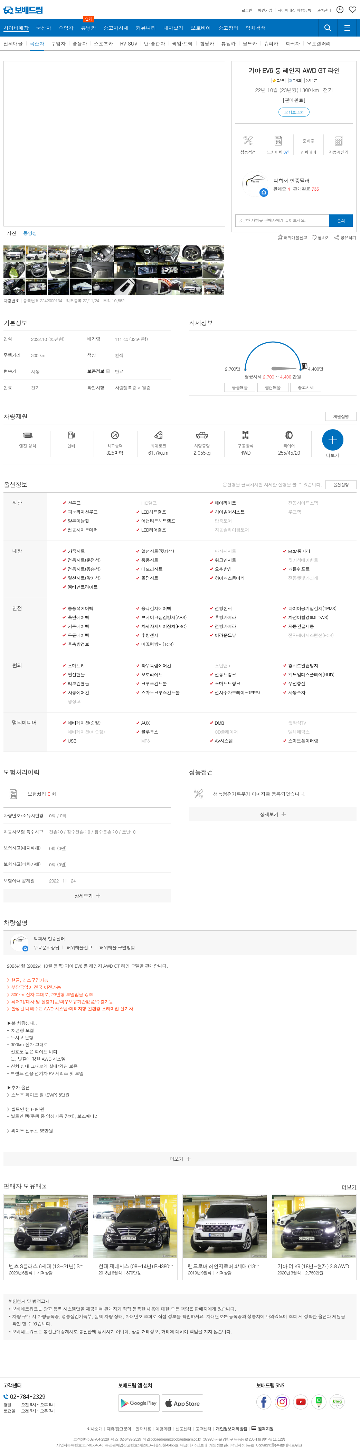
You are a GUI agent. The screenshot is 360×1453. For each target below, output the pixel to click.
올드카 (250, 43)
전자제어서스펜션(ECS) (310, 635)
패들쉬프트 (299, 569)
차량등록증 (125, 387)
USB (72, 740)
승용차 (80, 43)
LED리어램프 (153, 529)
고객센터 (203, 1428)
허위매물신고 (79, 947)
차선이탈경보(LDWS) (308, 617)
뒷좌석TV (297, 722)
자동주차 (296, 692)
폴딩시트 (149, 578)
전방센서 (223, 608)
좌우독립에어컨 (156, 665)
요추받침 (223, 569)
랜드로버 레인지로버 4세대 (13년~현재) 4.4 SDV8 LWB (248, 1266)
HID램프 (149, 503)
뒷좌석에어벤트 (303, 560)
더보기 (349, 1186)
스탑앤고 (223, 665)
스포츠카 (103, 43)
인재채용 (143, 1428)
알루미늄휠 (78, 520)
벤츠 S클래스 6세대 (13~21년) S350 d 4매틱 (57, 1266)
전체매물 (13, 43)
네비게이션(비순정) (86, 731)
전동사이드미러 (82, 529)
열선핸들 (76, 674)
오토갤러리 (319, 43)
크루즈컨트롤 (154, 683)
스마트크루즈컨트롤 (160, 692)
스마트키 (76, 665)
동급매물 (240, 387)
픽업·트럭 (182, 43)
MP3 (145, 740)
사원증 (144, 387)
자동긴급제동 (301, 626)
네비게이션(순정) (84, 722)
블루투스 (149, 731)
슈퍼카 (271, 43)
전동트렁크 (225, 674)
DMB (219, 722)
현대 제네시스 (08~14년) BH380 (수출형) (143, 1266)
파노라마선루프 (82, 511)
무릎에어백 (78, 635)
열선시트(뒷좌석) (157, 551)
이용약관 (163, 1428)
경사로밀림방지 (303, 665)
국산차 (37, 43)
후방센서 (149, 635)
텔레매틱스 (299, 731)
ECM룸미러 (299, 551)
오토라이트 (152, 674)
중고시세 (306, 387)
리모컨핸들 (78, 683)
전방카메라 (225, 626)
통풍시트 (149, 560)
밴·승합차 (154, 43)
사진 (11, 233)
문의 (341, 220)
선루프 (74, 503)
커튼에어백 (78, 626)
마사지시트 (225, 551)
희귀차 (292, 43)
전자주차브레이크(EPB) (237, 692)
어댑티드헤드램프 (158, 520)
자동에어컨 (78, 692)
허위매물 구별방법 (117, 947)
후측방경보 (78, 644)
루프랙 (294, 511)
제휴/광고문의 (119, 1428)
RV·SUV (129, 43)
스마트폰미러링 (303, 740)
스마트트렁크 (227, 683)
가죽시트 (76, 551)
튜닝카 (228, 43)
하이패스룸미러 (230, 578)
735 (315, 188)
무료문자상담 (46, 947)
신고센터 (183, 1428)
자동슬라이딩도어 (232, 529)
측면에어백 (78, 617)
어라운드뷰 (225, 635)
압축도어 (223, 520)
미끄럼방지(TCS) (157, 644)
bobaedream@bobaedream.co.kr (176, 1439)
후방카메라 (225, 617)
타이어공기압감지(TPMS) (312, 608)
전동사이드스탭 (303, 503)
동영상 (30, 233)
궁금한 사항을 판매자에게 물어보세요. (272, 220)
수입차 (58, 43)
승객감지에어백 (156, 608)
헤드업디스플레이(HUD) (311, 674)
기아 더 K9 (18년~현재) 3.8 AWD (313, 1266)
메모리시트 (152, 569)
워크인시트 (225, 560)
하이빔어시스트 (230, 511)
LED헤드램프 (153, 511)
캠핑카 (207, 43)
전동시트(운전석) (84, 560)
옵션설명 (341, 484)
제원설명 (341, 416)
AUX (145, 722)
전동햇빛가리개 (303, 578)
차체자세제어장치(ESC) (164, 626)
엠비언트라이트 (82, 587)
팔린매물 (273, 387)
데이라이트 (225, 503)
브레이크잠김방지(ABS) (164, 617)
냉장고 (74, 701)
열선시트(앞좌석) (84, 578)
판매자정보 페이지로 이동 (263, 192)
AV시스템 (224, 740)
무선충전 (296, 683)
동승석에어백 (80, 608)
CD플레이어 (226, 731)
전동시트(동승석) (84, 569)
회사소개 (95, 1428)
